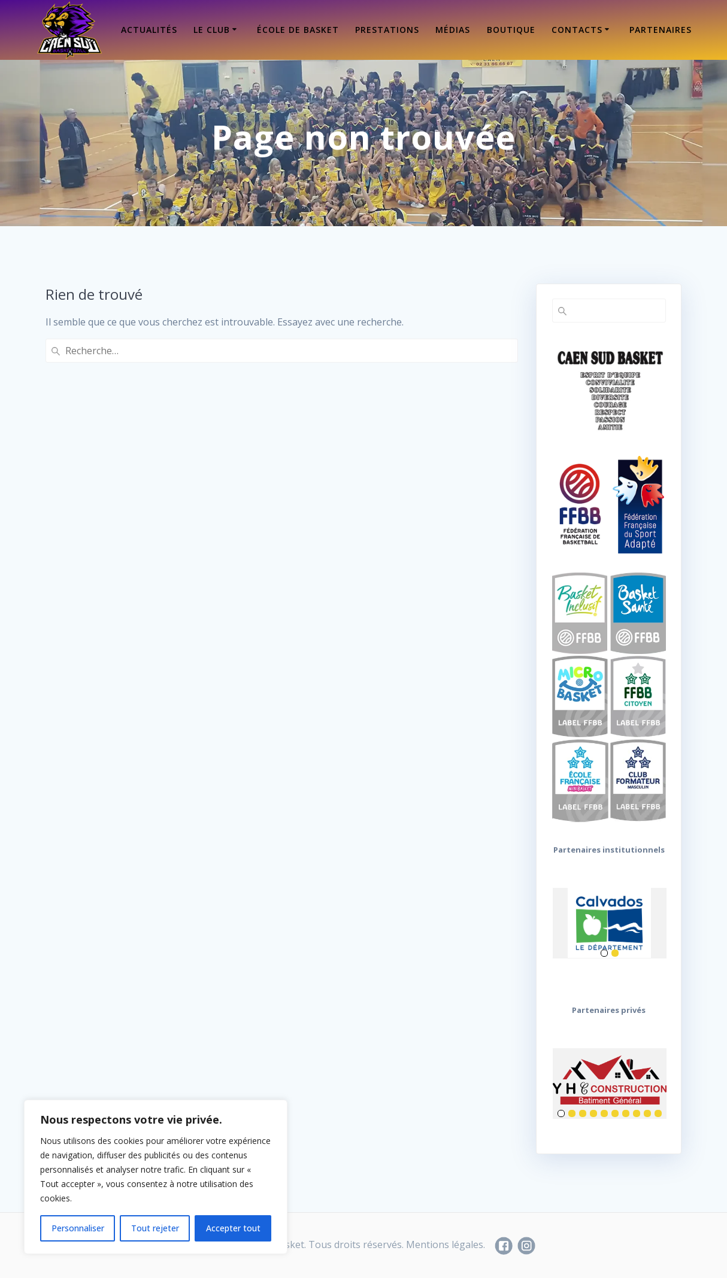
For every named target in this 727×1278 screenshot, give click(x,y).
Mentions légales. (445, 1244)
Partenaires (660, 29)
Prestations (387, 29)
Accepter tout (233, 1228)
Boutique (511, 29)
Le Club (211, 29)
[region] (155, 1177)
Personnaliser (78, 1228)
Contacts (577, 29)
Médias (452, 29)
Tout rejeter (155, 1228)
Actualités (149, 29)
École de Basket (298, 29)
